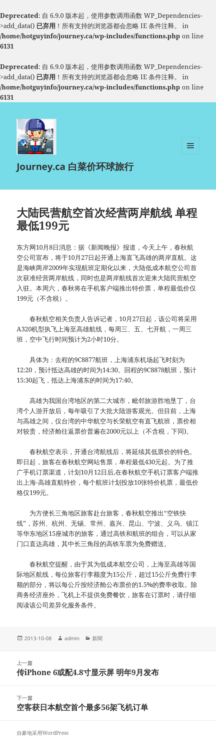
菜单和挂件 (190, 154)
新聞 (97, 638)
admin (71, 638)
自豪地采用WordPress (42, 732)
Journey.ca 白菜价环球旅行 (75, 166)
